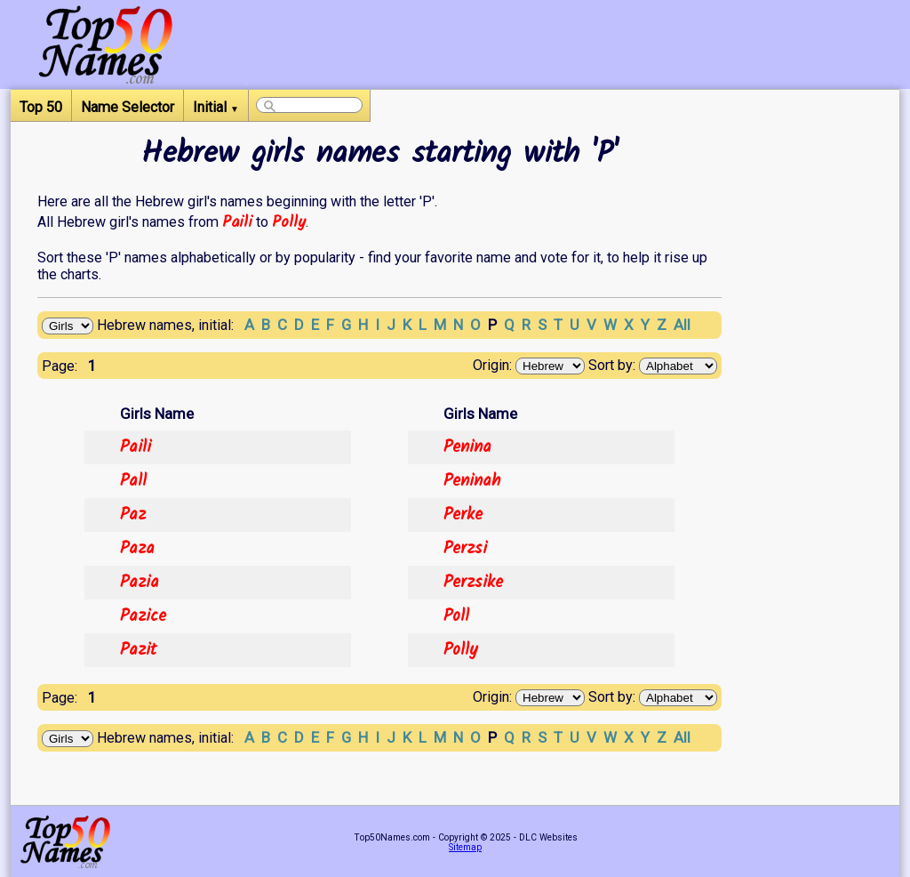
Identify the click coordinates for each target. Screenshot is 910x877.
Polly (289, 222)
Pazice (143, 616)
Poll (456, 616)
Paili (237, 222)
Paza (137, 548)
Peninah (471, 481)
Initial (216, 107)
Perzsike (473, 582)
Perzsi (465, 548)
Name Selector (127, 107)
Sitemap (465, 847)
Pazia (139, 582)
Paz (133, 515)
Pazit (138, 650)
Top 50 (41, 107)
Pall (133, 481)
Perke (463, 515)
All (682, 325)
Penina (467, 447)
